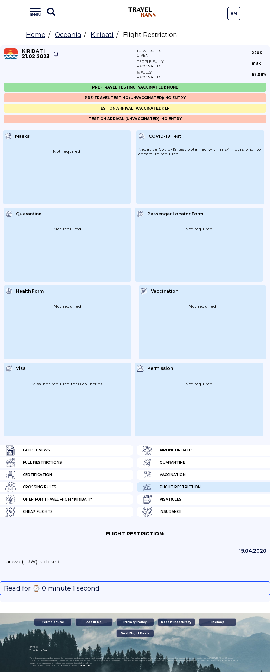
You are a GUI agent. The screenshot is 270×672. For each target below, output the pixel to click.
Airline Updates (168, 450)
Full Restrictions (33, 462)
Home (35, 35)
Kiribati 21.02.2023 (36, 53)
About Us (94, 622)
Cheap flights (29, 512)
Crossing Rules (30, 487)
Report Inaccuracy (176, 622)
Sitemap (217, 622)
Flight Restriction (171, 487)
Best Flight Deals (135, 633)
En (233, 13)
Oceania (68, 35)
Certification (28, 475)
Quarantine (163, 462)
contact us (84, 665)
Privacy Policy (135, 622)
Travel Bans (142, 12)
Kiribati (102, 35)
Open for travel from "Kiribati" (48, 499)
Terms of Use (52, 622)
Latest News (27, 450)
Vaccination (164, 475)
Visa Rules (161, 499)
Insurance (161, 512)
